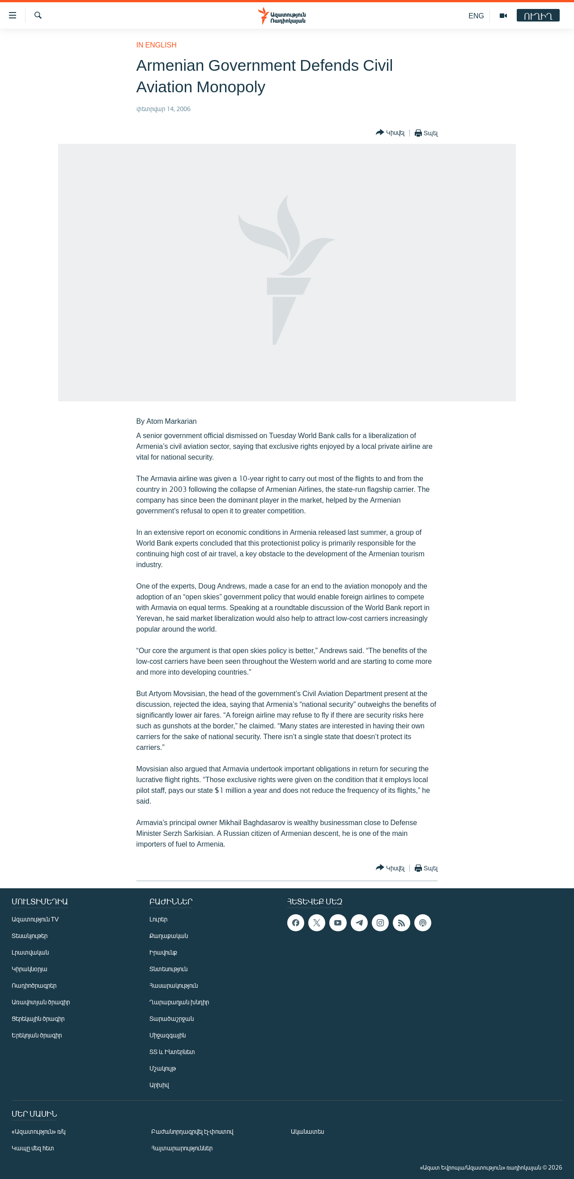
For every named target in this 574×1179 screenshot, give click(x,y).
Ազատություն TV (35, 919)
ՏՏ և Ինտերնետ (172, 1051)
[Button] (390, 132)
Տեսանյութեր (29, 935)
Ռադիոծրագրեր (34, 985)
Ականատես (307, 1131)
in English (156, 44)
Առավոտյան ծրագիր (41, 1002)
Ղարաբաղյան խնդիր (179, 1002)
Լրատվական (30, 952)
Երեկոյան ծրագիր (37, 1035)
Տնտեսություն (168, 968)
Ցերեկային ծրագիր (38, 1018)
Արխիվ (159, 1085)
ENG (476, 15)
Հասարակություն (173, 985)
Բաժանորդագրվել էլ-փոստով (192, 1131)
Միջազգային (167, 1035)
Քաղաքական (168, 935)
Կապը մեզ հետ (33, 1148)
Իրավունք (163, 952)
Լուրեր (158, 919)
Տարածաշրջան (171, 1018)
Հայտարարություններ (182, 1148)
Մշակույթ (162, 1068)
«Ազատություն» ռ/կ (39, 1131)
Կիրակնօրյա (29, 968)
